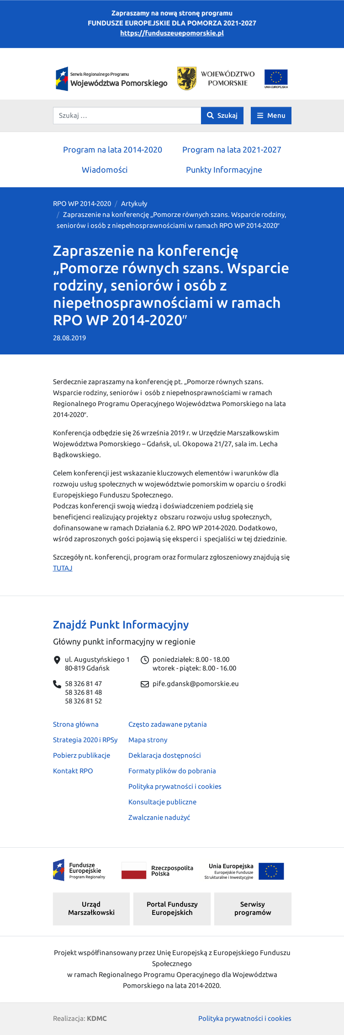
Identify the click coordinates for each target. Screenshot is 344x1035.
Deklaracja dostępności (164, 755)
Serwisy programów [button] (252, 908)
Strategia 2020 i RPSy (85, 740)
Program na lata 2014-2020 (112, 149)
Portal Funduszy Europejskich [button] (172, 908)
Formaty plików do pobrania (172, 771)
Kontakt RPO (73, 771)
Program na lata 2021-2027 (231, 149)
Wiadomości (105, 169)
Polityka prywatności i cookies (175, 786)
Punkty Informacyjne (224, 169)
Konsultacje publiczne (162, 802)
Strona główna (76, 724)
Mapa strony (147, 740)
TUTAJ (63, 568)
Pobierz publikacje (81, 755)
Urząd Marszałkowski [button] (91, 908)
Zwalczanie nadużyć (159, 817)
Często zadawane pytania (167, 724)
